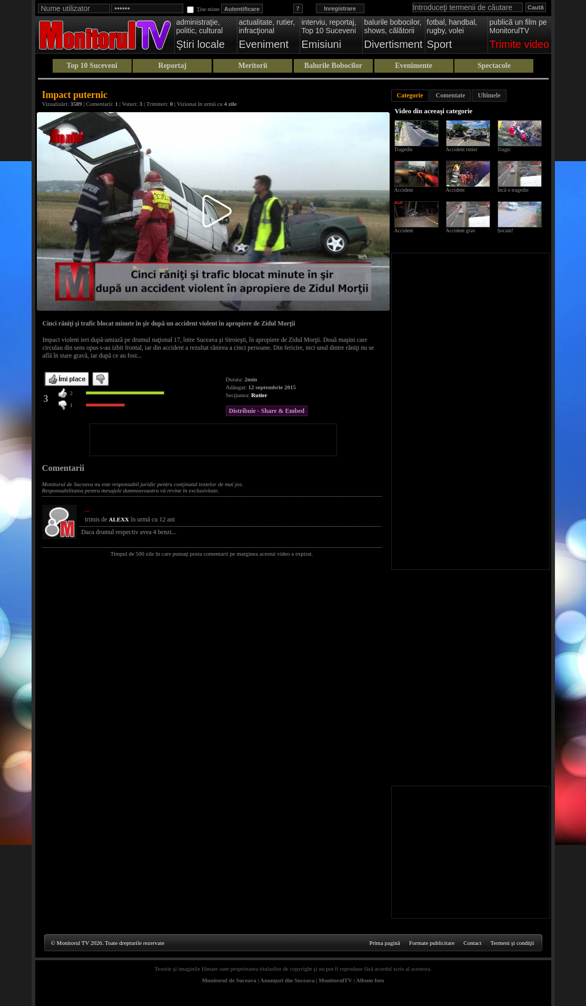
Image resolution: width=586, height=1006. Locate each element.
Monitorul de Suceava (229, 980)
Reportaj (172, 66)
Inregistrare (340, 8)
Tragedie (403, 149)
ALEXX (119, 519)
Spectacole (494, 66)
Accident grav (460, 230)
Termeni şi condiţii (512, 943)
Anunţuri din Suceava (287, 980)
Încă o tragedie (513, 190)
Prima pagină (385, 943)
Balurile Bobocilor (333, 66)
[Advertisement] (213, 440)
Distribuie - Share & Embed (267, 411)
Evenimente (413, 66)
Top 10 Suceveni (91, 66)
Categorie (410, 95)
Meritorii (253, 66)
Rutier (259, 395)
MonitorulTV (335, 980)
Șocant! (506, 230)
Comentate (450, 95)
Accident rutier (462, 149)
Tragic (504, 149)
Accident (403, 190)
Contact (472, 943)
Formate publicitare (431, 943)
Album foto (370, 980)
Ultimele (489, 95)
